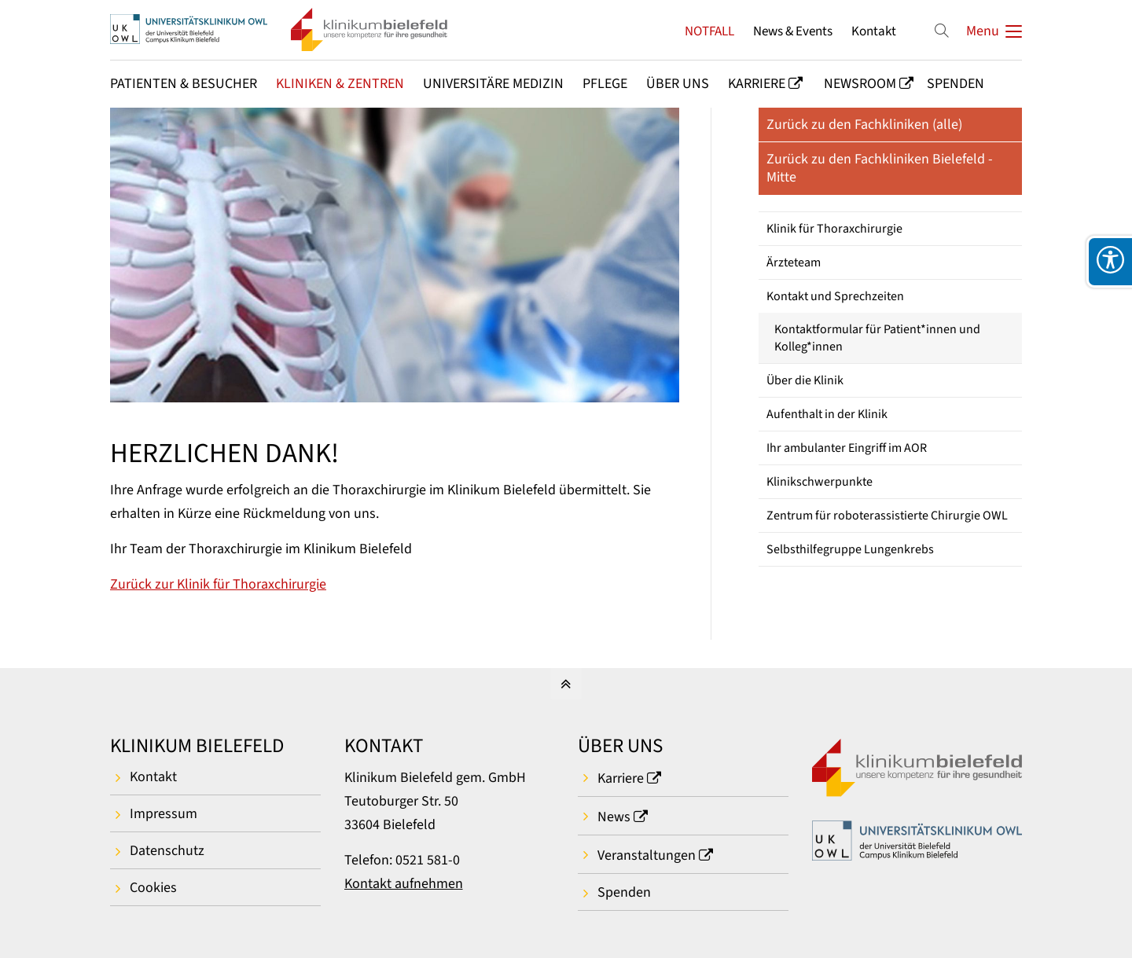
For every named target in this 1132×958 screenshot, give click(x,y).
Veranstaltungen (646, 855)
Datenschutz (167, 851)
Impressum (163, 814)
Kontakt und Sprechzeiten (835, 296)
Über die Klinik (804, 380)
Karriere (620, 778)
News (613, 817)
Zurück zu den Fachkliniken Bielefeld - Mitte (879, 168)
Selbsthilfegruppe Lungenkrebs (850, 549)
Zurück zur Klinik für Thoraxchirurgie (218, 584)
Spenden (624, 892)
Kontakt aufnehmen (403, 884)
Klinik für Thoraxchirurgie (834, 228)
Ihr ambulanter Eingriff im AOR (846, 448)
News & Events (792, 31)
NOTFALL (709, 31)
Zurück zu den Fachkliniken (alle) (864, 124)
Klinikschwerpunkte (819, 481)
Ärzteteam (793, 262)
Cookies (153, 887)
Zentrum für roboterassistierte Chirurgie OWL (887, 515)
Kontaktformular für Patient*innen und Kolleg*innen (877, 338)
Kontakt (873, 31)
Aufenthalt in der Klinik (827, 414)
